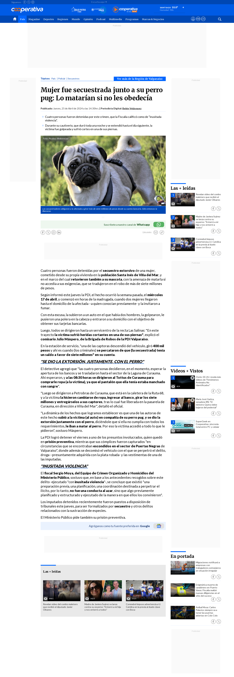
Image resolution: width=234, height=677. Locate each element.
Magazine (34, 19)
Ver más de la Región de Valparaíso (139, 78)
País (22, 19)
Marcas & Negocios (153, 19)
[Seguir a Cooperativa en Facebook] (24, 2)
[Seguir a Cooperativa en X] (28, 2)
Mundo (76, 19)
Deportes (48, 19)
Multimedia (115, 19)
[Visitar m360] (198, 22)
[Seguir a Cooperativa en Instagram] (32, 2)
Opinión (88, 19)
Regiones (62, 19)
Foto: (45, 138)
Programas (131, 19)
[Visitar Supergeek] (203, 22)
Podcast (100, 19)
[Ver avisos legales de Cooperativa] (193, 22)
